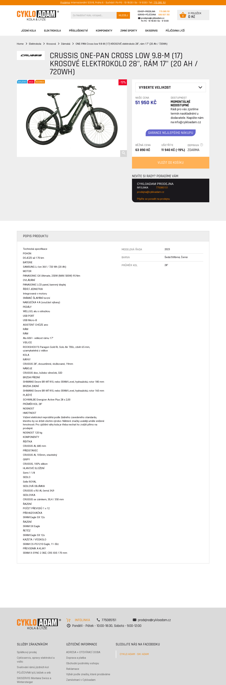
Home (20, 43)
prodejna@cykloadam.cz (152, 18)
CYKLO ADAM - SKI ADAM (134, 654)
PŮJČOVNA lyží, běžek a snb (34, 672)
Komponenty (104, 31)
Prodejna (65, 2)
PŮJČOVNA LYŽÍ (175, 31)
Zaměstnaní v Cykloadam (81, 679)
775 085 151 (160, 2)
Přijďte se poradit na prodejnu (153, 198)
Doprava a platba (76, 657)
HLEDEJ (123, 15)
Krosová (51, 43)
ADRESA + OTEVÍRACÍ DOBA (83, 652)
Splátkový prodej (27, 652)
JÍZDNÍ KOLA (28, 31)
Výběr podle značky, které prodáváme (88, 674)
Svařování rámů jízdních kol (33, 667)
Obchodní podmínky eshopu (82, 663)
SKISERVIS (151, 31)
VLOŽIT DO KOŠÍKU (171, 162)
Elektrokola (52, 31)
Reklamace (72, 669)
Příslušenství (78, 31)
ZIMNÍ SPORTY (128, 31)
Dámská (65, 43)
